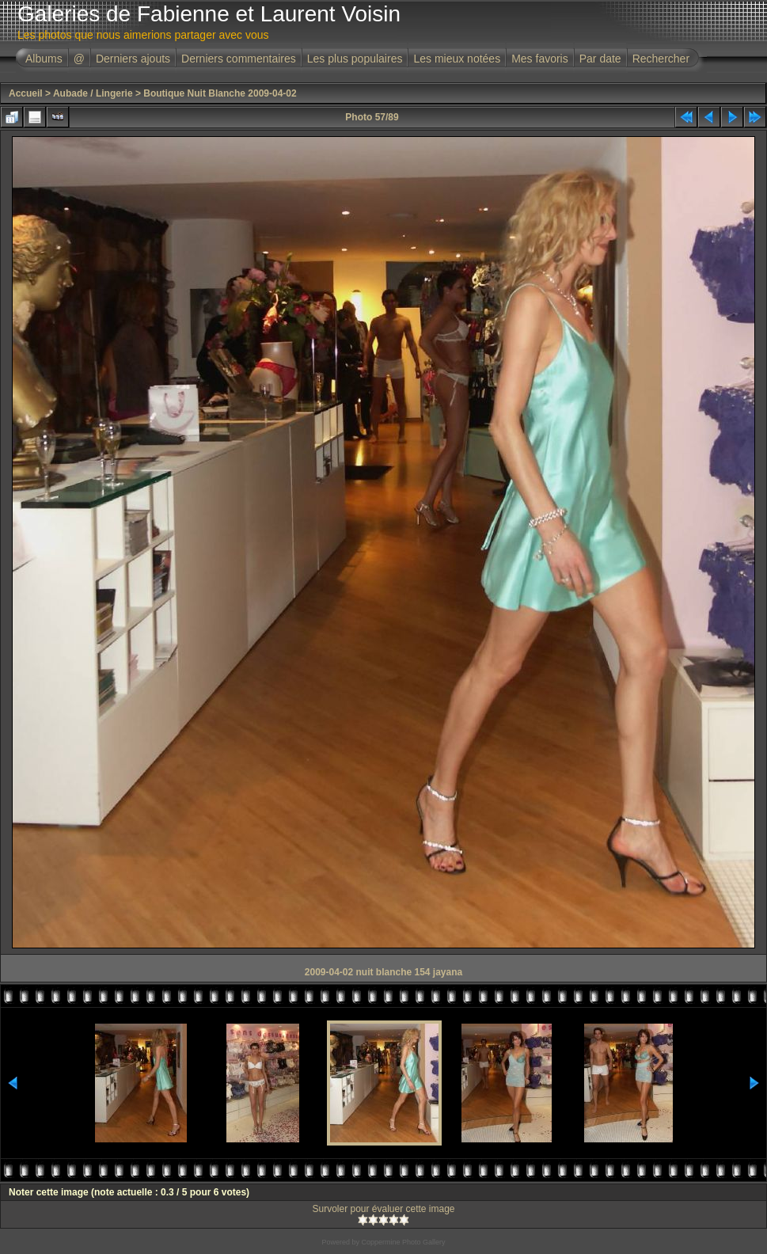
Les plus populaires (355, 58)
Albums (44, 58)
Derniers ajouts (133, 58)
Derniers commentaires (238, 58)
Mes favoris (539, 58)
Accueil (26, 93)
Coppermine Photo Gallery (403, 1242)
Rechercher (660, 58)
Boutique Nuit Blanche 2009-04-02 (219, 93)
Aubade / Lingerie (93, 93)
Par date (600, 58)
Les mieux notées (456, 58)
